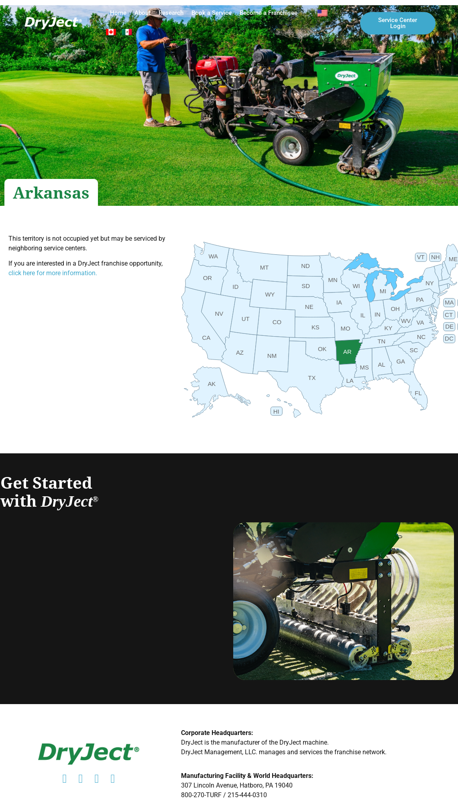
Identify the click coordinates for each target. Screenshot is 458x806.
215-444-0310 (247, 795)
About (142, 12)
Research (171, 12)
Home (118, 12)
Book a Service (211, 12)
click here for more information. (52, 273)
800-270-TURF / (204, 795)
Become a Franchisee (268, 12)
